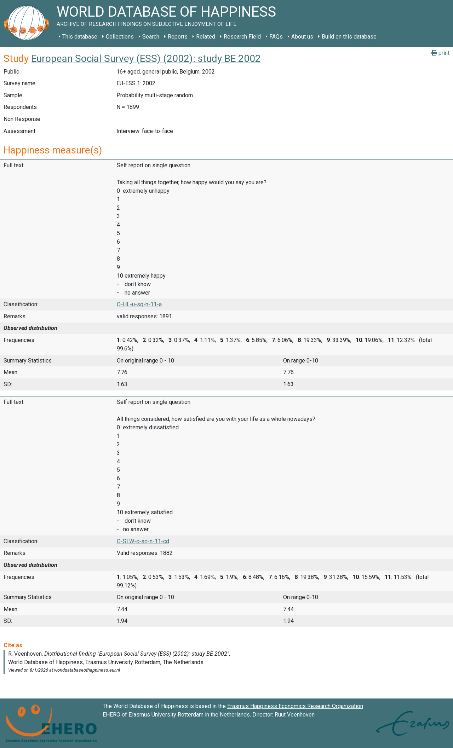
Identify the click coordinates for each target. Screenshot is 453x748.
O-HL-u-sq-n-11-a (139, 304)
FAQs (276, 36)
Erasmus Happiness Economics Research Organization (295, 706)
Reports (178, 36)
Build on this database (349, 36)
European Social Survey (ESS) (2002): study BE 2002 (146, 58)
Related (205, 36)
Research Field (242, 36)
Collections (120, 36)
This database (79, 36)
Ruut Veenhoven (295, 714)
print (440, 53)
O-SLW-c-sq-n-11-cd (143, 541)
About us (302, 36)
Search (150, 36)
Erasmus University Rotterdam (165, 714)
